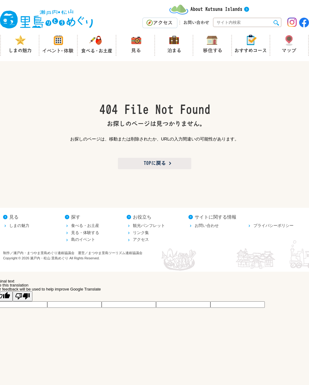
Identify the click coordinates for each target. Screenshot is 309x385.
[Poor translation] (22, 296)
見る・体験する (85, 232)
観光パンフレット (149, 225)
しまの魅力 (19, 225)
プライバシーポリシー (273, 225)
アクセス (141, 239)
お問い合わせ (207, 225)
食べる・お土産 (85, 225)
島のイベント (83, 239)
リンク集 (141, 232)
